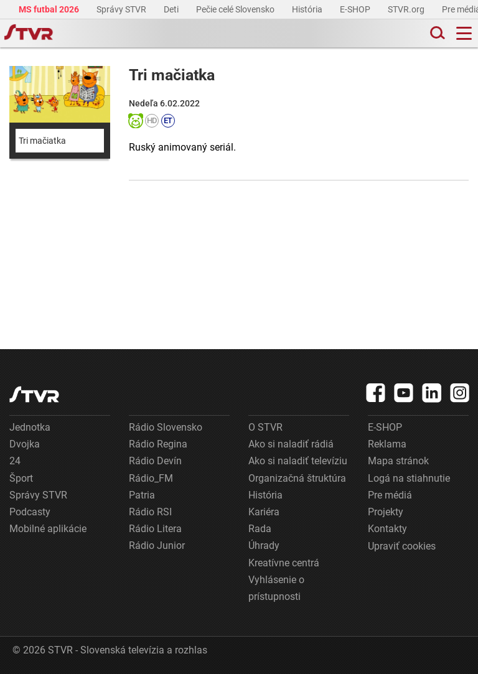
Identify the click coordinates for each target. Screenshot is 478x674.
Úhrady (263, 545)
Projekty (385, 512)
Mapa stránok (398, 461)
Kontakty (387, 529)
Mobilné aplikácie (48, 529)
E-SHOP (356, 9)
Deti (172, 9)
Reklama (387, 444)
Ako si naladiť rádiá (291, 444)
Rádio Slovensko (165, 427)
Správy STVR (122, 9)
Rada (259, 529)
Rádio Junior (157, 545)
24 (15, 461)
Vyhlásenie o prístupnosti (276, 588)
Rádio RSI (150, 512)
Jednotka (29, 427)
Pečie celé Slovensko (236, 9)
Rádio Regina (158, 444)
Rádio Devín (155, 461)
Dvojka (24, 444)
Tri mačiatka (42, 141)
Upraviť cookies (402, 546)
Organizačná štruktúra (297, 478)
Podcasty (29, 512)
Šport (21, 478)
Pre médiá (390, 495)
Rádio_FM (151, 478)
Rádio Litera (155, 529)
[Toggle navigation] (464, 33)
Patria (142, 495)
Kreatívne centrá (283, 563)
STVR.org (407, 9)
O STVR (265, 427)
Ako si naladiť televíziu (297, 461)
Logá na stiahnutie (409, 478)
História (308, 9)
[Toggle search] (436, 33)
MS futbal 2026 (50, 9)
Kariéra (263, 512)
